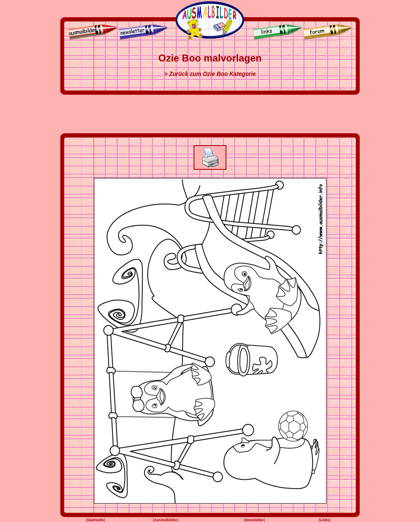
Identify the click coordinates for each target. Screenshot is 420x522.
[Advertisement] (210, 114)
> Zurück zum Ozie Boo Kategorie (210, 74)
